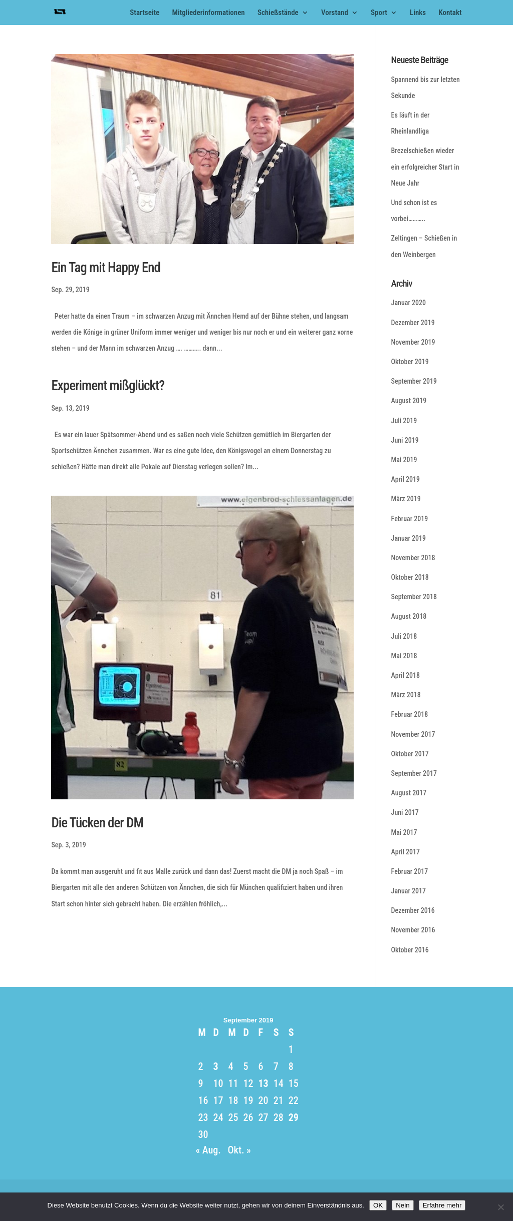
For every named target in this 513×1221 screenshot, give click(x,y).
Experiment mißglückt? (107, 386)
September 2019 (414, 381)
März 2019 (406, 499)
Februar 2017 (409, 871)
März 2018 (406, 695)
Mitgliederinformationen (208, 13)
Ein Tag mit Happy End (105, 268)
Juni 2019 (405, 440)
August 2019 (409, 401)
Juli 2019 (404, 421)
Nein (402, 1205)
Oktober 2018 (410, 577)
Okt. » (239, 1150)
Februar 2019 (409, 519)
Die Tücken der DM (97, 823)
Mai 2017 (404, 832)
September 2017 (414, 773)
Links (418, 13)
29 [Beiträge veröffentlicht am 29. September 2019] (294, 1117)
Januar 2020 (408, 303)
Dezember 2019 (413, 323)
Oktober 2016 (410, 950)
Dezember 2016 (413, 910)
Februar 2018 (409, 714)
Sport (379, 13)
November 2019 (413, 342)
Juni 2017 (405, 812)
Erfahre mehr (442, 1205)
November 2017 (413, 734)
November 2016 (413, 930)
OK (378, 1205)
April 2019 (405, 479)
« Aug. (207, 1150)
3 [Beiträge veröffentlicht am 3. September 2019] (215, 1066)
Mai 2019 (404, 460)
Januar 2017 (408, 891)
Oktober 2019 (410, 362)
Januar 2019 (408, 538)
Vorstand (334, 13)
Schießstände (278, 13)
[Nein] (500, 1207)
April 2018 (405, 675)
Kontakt (449, 13)
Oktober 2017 (410, 754)
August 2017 (409, 793)
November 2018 (413, 558)
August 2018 (409, 616)
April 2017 (405, 852)
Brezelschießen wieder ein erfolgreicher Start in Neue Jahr (425, 167)
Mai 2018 (404, 656)
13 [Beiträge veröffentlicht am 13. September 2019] (263, 1083)
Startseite (144, 13)
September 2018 (414, 597)
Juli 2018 (404, 636)
